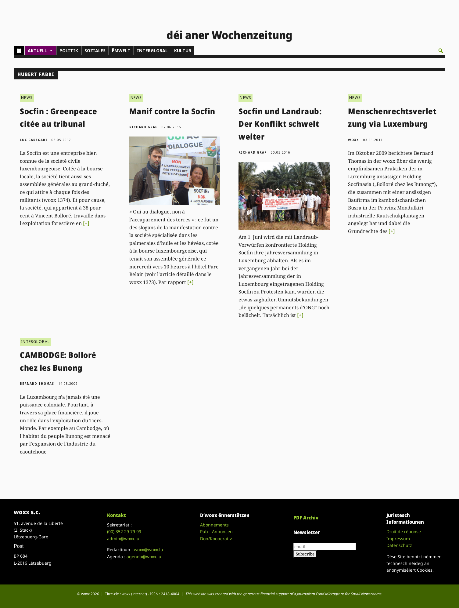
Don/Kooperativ (216, 538)
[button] (440, 50)
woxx (354, 140)
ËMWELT (121, 50)
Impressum (398, 538)
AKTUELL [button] (40, 50)
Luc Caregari (33, 140)
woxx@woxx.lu (148, 549)
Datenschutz (399, 545)
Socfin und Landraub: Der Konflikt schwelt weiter (279, 124)
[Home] (19, 50)
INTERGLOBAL (152, 50)
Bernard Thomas (37, 383)
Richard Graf (143, 127)
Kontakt (116, 515)
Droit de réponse (403, 531)
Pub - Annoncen (216, 531)
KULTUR (182, 50)
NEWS (27, 97)
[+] (86, 223)
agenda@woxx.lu (144, 556)
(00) (124, 531)
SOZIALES (95, 50)
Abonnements (214, 525)
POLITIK (68, 50)
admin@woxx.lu (123, 538)
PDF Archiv (305, 517)
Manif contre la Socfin (172, 111)
